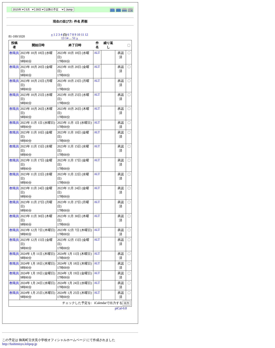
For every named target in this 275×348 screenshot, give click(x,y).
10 (78, 34)
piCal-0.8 (121, 308)
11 (82, 34)
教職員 (14, 53)
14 (66, 38)
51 (74, 38)
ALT (97, 52)
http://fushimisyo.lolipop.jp (19, 344)
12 (86, 34)
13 (62, 38)
